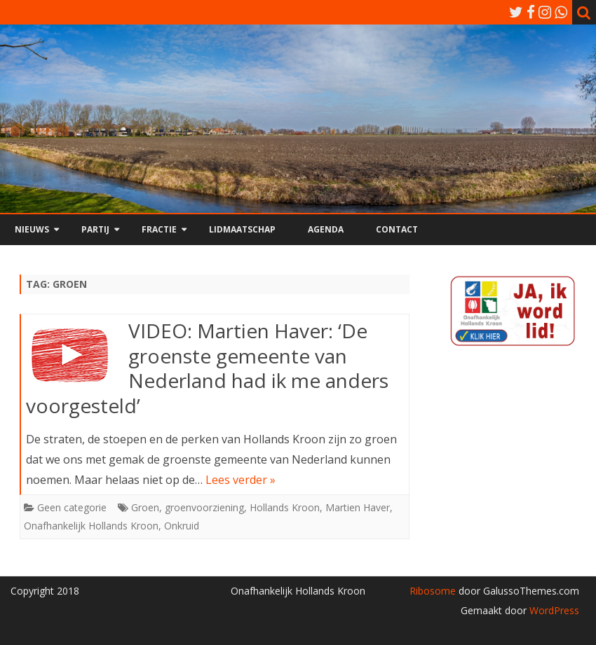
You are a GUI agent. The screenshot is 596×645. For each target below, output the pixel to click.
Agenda (326, 229)
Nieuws (32, 229)
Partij (95, 229)
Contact (397, 229)
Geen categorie (72, 507)
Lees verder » (240, 479)
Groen (145, 507)
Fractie (159, 229)
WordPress (553, 610)
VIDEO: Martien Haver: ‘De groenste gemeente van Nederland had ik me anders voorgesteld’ (207, 368)
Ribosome (432, 590)
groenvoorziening (204, 507)
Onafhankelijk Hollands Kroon (91, 525)
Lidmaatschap (242, 229)
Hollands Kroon (285, 507)
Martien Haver (357, 507)
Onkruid (181, 525)
